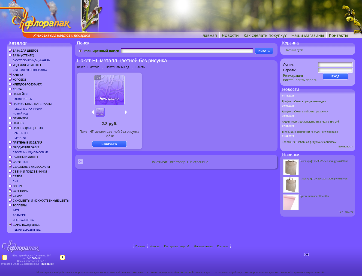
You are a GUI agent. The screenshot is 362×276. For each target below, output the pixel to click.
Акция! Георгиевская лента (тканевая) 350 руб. (311, 121)
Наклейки (20, 94)
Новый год (20, 113)
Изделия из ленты (27, 65)
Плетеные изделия (27, 142)
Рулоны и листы (25, 157)
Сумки (17, 195)
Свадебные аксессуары (31, 166)
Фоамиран (20, 215)
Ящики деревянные (27, 229)
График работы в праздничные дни (304, 101)
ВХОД (335, 76)
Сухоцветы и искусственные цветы (41, 200)
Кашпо (18, 74)
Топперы (20, 205)
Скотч (17, 186)
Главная (208, 35)
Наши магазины (307, 35)
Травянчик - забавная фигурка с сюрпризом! (309, 142)
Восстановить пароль (300, 80)
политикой (184, 272)
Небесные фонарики (27, 108)
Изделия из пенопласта (30, 70)
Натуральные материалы (32, 104)
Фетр (16, 210)
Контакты (338, 35)
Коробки (19, 79)
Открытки (20, 118)
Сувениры (20, 191)
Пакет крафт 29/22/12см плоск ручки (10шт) (324, 178)
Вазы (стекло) (23, 55)
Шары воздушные (26, 224)
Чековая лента (23, 220)
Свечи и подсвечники (30, 171)
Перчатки (19, 137)
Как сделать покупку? (265, 35)
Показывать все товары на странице (179, 162)
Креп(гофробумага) (27, 84)
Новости (230, 35)
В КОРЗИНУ (110, 144)
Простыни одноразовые (30, 152)
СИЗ (15, 181)
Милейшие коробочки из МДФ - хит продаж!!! (310, 131)
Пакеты (18, 123)
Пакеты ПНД (21, 133)
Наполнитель (22, 99)
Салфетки (20, 162)
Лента (17, 89)
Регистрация (293, 75)
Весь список (345, 212)
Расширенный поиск (101, 51)
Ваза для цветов (25, 50)
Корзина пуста (294, 50)
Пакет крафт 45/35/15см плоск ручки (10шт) (324, 161)
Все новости (345, 146)
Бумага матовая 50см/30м (314, 196)
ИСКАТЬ (264, 51)
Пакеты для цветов (28, 128)
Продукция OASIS (26, 147)
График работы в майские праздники (305, 111)
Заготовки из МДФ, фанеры (32, 60)
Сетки (17, 176)
